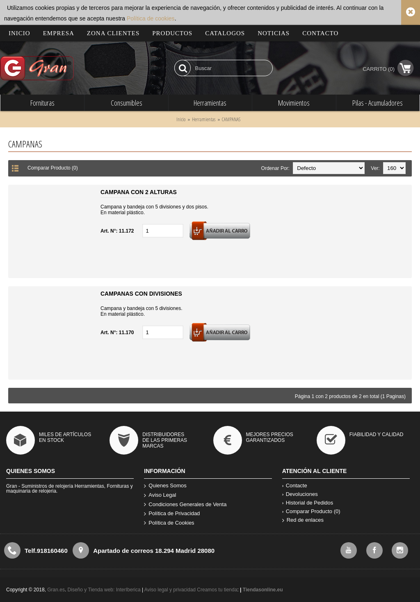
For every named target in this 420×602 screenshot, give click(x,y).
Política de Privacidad (172, 513)
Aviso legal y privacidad (170, 590)
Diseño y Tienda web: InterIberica (104, 590)
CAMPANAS (231, 119)
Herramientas (203, 119)
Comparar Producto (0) (52, 168)
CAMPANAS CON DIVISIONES (141, 293)
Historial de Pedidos (307, 503)
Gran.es (56, 590)
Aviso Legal (160, 495)
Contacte (294, 485)
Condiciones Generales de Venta (185, 504)
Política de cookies (151, 18)
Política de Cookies (169, 523)
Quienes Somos (165, 485)
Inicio (180, 119)
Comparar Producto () (311, 511)
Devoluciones (300, 494)
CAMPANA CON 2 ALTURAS (138, 192)
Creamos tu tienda (217, 590)
